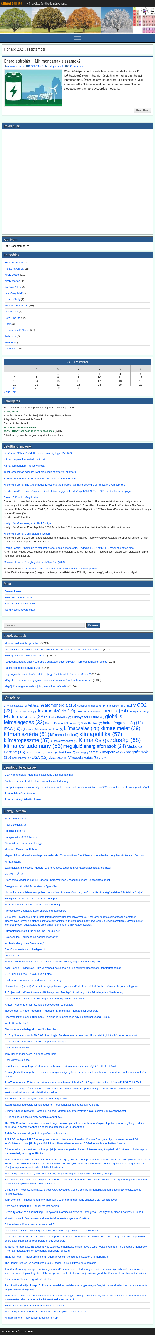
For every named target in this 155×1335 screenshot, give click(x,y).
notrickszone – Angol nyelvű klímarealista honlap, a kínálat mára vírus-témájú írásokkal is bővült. (61, 1066)
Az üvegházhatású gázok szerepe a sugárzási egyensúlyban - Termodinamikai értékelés (56, 661)
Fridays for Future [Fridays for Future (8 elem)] (88, 717)
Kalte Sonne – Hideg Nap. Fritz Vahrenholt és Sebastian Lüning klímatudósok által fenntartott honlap (63, 967)
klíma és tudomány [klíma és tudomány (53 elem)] (33, 746)
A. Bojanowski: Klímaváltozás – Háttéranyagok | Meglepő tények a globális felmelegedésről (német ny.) (65, 992)
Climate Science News (18, 1047)
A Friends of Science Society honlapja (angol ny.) (33, 1116)
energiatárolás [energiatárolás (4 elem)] (139, 711)
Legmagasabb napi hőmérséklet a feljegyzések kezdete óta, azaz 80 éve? (48, 674)
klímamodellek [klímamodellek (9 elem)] (64, 735)
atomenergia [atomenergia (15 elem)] (60, 705)
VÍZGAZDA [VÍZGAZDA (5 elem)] (58, 757)
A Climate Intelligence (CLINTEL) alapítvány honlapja (35, 1041)
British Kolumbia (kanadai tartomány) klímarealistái (34, 1305)
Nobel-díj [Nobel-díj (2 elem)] (82, 752)
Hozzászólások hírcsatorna (20, 603)
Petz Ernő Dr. (12, 317)
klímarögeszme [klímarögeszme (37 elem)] (27, 740)
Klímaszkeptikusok (15, 818)
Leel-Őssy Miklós (15, 293)
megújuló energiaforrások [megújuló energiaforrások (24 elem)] (94, 746)
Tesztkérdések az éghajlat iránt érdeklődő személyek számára (40, 471)
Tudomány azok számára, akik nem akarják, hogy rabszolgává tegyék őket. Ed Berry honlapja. (59, 1173)
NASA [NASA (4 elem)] (53, 752)
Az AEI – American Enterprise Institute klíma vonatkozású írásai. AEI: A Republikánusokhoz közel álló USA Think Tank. (73, 1082)
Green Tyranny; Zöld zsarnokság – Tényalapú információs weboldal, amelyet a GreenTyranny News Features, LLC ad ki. (75, 1212)
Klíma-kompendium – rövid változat (24, 459)
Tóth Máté (11, 342)
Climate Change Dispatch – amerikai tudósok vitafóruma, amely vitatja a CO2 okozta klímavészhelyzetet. (66, 1110)
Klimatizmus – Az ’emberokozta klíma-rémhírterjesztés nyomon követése (47, 1218)
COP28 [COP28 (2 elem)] (30, 711)
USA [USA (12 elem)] (40, 757)
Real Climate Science (17, 1059)
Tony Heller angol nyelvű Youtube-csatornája (31, 1053)
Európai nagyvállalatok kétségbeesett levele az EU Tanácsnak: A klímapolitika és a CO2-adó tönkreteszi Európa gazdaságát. (77, 787)
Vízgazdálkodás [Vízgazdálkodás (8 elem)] (83, 758)
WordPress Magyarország (20, 609)
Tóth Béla (10, 336)
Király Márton (12, 280)
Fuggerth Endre (14, 262)
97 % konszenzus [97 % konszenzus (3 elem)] (15, 705)
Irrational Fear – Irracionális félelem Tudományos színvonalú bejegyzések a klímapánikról (56, 1256)
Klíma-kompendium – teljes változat (24, 465)
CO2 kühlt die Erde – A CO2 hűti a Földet (28, 973)
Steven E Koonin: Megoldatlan (21, 497)
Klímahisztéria (13, 861)
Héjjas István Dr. (14, 268)
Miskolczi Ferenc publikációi (21, 849)
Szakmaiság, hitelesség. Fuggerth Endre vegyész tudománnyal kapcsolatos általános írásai (58, 867)
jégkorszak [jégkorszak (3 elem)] (29, 729)
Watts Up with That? (16, 1023)
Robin (8, 323)
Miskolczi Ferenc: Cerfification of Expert (27, 533)
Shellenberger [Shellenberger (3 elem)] (21, 758)
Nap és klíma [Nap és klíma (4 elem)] (36, 752)
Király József (55, 66)
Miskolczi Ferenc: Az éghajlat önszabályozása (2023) (35, 562)
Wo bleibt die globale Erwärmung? (25, 943)
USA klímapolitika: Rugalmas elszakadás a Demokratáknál (39, 774)
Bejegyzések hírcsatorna (19, 597)
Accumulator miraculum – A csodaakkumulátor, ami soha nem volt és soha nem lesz (53, 649)
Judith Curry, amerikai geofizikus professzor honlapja (35, 1133)
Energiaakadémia (15, 830)
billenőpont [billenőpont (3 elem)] (115, 705)
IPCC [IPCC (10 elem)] (12, 729)
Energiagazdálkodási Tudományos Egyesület (31, 886)
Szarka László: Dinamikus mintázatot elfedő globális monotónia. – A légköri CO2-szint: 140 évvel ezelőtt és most (69, 547)
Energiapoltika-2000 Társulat (21, 837)
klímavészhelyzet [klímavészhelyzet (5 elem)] (64, 741)
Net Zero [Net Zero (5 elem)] (67, 752)
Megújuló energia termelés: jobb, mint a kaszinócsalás (36, 686)
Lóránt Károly (12, 299)
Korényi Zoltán (13, 287)
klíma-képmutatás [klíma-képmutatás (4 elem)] (50, 729)
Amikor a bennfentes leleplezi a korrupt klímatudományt (37, 781)
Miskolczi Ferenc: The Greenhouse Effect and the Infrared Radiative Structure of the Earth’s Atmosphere (64, 484)
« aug (7, 391)
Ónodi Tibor (11, 311)
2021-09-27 (36, 66)
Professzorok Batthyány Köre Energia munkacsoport (35, 910)
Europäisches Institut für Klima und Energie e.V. (32, 930)
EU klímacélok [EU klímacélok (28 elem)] (24, 716)
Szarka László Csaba (17, 330)
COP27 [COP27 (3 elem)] (19, 711)
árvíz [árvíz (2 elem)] (103, 758)
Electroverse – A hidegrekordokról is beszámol (32, 1029)
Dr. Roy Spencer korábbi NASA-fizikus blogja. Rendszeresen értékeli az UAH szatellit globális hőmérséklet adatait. (71, 1035)
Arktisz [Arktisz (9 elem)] (36, 705)
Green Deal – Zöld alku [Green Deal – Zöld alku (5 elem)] (62, 723)
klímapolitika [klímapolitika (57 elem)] (100, 734)
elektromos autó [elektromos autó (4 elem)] (88, 711)
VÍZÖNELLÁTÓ (14, 873)
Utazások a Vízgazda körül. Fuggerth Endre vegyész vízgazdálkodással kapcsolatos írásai (57, 879)
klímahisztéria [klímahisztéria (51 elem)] (26, 734)
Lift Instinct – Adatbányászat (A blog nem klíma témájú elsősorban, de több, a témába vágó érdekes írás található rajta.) (74, 892)
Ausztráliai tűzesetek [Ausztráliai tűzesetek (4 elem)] (91, 705)
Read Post (142, 110)
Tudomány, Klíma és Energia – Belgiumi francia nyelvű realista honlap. (46, 1311)
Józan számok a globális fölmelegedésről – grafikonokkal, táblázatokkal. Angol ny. (52, 1104)
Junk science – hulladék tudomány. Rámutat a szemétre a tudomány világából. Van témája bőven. (61, 1199)
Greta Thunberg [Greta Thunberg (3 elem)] (91, 723)
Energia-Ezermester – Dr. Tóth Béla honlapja (31, 898)
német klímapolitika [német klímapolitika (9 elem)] (107, 752)
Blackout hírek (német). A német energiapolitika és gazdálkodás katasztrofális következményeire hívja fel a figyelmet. (72, 986)
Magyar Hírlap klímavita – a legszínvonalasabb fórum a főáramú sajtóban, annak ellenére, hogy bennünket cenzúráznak (74, 855)
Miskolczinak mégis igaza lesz (22, 643)
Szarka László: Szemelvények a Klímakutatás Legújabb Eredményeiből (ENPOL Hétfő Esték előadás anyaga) (68, 491)
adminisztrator (15, 66)
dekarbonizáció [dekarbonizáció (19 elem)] (56, 710)
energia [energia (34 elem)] (114, 710)
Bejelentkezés (13, 591)
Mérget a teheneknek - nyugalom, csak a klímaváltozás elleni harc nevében (48, 680)
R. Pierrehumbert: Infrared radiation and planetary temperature (40, 478)
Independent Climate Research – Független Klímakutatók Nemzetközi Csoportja (51, 1010)
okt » (15, 391)
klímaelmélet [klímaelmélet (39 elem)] (120, 728)
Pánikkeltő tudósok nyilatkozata (23, 667)
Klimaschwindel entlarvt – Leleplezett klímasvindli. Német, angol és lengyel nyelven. (53, 961)
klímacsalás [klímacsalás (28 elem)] (81, 728)
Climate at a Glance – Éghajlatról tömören (29, 1279)
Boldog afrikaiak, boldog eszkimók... (25, 655)
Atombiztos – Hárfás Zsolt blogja (23, 843)
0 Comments (75, 66)
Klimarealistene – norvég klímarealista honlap (31, 1317)
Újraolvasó (11, 348)
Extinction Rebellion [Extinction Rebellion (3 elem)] (58, 717)
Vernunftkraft (12, 955)
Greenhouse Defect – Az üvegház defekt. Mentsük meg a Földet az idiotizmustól (51, 1230)
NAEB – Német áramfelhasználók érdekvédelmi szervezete (39, 1004)
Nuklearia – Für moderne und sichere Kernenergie (34, 980)
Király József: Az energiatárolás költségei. (28, 523)
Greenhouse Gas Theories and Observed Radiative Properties (61, 568)
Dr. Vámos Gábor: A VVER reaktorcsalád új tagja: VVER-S (38, 453)
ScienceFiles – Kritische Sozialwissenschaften (31, 936)
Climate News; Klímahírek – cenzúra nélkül (30, 1224)
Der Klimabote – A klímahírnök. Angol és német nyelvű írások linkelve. (45, 998)
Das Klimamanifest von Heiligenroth (25, 949)
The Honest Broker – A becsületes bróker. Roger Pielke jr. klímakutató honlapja (50, 1262)
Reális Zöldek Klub (15, 824)
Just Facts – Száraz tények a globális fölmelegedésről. (36, 1098)
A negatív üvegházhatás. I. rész (23, 799)
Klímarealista (11, 3)
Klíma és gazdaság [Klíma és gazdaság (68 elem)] (109, 740)
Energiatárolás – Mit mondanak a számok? (42, 61)
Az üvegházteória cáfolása (20, 793)
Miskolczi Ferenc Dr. (16, 305)
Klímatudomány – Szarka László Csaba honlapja (33, 904)
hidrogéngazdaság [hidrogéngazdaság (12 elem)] (123, 723)
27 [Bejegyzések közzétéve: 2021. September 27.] (14, 388)
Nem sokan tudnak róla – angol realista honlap (32, 1205)
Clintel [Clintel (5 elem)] (130, 705)
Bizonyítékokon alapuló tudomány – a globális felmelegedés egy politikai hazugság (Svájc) (57, 1016)
